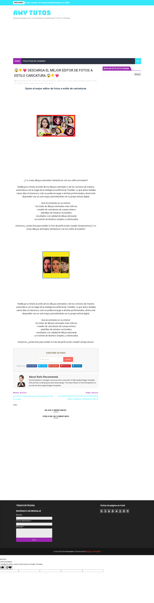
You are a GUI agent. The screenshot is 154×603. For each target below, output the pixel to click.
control (69, 81)
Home (17, 61)
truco (46, 83)
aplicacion (52, 81)
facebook (89, 81)
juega (31, 83)
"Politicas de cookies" (34, 61)
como (64, 81)
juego (36, 83)
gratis (20, 83)
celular (59, 81)
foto (16, 83)
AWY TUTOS (32, 13)
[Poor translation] (9, 567)
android (45, 81)
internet (26, 83)
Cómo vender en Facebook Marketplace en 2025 (47, 3)
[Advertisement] (97, 38)
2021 (39, 81)
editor (75, 81)
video (51, 83)
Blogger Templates (93, 551)
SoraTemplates (68, 551)
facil (94, 81)
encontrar (81, 81)
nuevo (41, 83)
